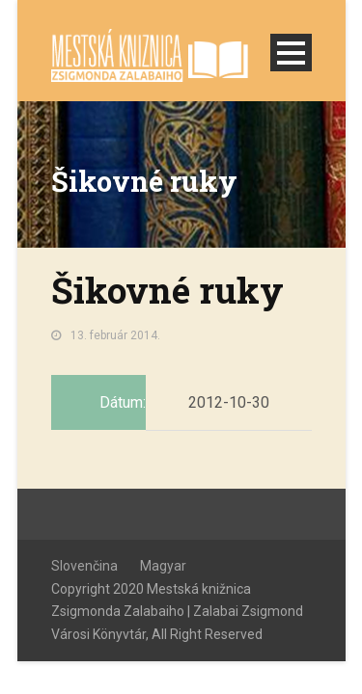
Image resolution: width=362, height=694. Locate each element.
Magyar (163, 566)
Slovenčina (84, 566)
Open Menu (291, 52)
